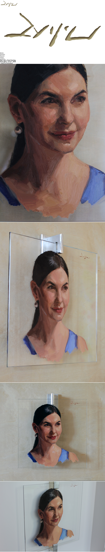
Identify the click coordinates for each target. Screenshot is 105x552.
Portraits (2, 54)
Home (2, 53)
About (2, 57)
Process (2, 56)
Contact (2, 58)
